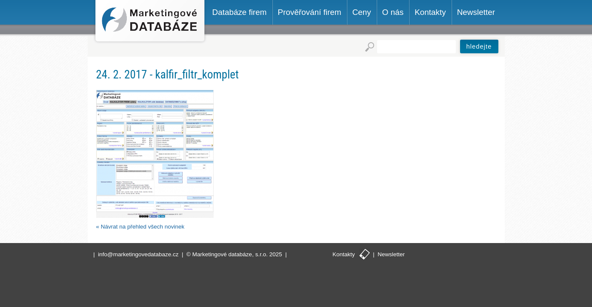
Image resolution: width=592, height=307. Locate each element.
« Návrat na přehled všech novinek (140, 226)
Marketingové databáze (150, 22)
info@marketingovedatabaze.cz (138, 254)
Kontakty (343, 254)
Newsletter (391, 254)
